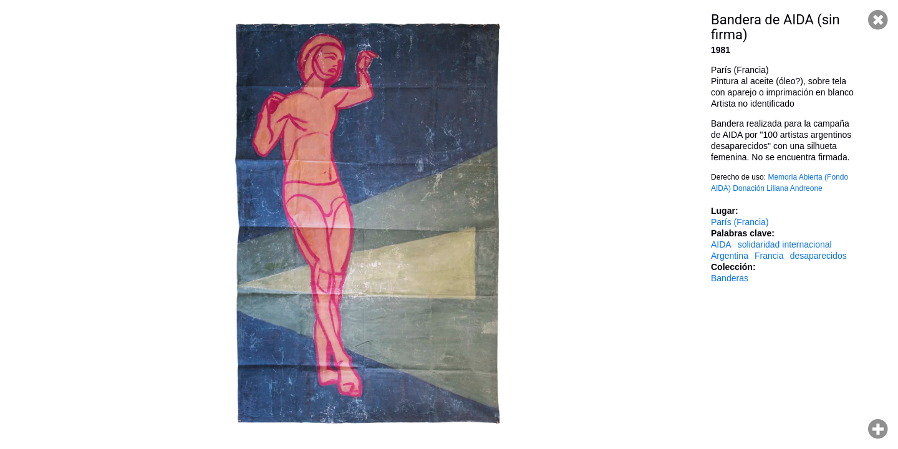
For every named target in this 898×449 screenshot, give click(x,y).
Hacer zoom (878, 429)
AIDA (721, 244)
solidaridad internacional (785, 244)
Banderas (729, 278)
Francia (769, 256)
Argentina (729, 256)
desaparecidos (818, 256)
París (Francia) (740, 222)
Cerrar (878, 20)
